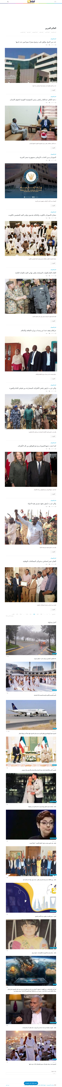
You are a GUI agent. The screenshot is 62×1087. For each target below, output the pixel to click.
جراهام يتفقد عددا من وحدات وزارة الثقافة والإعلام (38, 330)
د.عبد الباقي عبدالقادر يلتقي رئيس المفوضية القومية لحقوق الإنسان (33, 100)
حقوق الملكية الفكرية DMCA (40, 1085)
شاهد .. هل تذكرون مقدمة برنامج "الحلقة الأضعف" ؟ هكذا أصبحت (42, 843)
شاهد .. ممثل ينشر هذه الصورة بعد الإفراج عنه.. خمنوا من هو (44, 952)
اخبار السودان (35, 32)
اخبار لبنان (41, 32)
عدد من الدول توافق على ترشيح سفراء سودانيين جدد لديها (36, 42)
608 (41, 614)
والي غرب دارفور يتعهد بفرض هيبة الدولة (42, 503)
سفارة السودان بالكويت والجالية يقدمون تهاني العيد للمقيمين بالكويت (32, 215)
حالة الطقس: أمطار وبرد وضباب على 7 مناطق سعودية (45, 658)
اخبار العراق (53, 32)
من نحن (7, 1085)
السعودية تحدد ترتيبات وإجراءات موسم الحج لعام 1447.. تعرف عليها (42, 1064)
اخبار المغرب (22, 32)
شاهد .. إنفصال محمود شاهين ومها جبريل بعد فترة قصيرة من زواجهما (42, 806)
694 (20, 614)
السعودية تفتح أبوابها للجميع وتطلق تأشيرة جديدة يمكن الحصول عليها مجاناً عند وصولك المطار (37, 733)
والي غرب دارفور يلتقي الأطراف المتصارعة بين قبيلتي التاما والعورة (32, 388)
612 (27, 614)
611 (30, 614)
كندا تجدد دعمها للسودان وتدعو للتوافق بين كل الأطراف (36, 446)
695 (17, 614)
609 (37, 614)
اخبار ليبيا (29, 32)
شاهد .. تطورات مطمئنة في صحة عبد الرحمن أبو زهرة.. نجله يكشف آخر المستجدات (39, 1027)
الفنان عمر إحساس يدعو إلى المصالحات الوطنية (39, 561)
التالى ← (12, 614)
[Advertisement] (31, 14)
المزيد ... (53, 90)
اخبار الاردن (47, 32)
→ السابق (54, 614)
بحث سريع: (54, 1071)
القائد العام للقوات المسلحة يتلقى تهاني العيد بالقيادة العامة (35, 273)
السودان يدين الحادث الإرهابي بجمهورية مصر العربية (38, 157)
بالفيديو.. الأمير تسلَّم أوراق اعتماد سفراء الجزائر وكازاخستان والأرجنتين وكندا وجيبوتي (39, 770)
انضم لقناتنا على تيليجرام (31, 1083)
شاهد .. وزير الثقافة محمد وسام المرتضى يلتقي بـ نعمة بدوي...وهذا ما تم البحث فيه (39, 879)
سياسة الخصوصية (50, 1085)
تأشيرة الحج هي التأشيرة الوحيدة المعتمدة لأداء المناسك (45, 695)
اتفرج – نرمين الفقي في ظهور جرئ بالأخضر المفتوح (45, 916)
